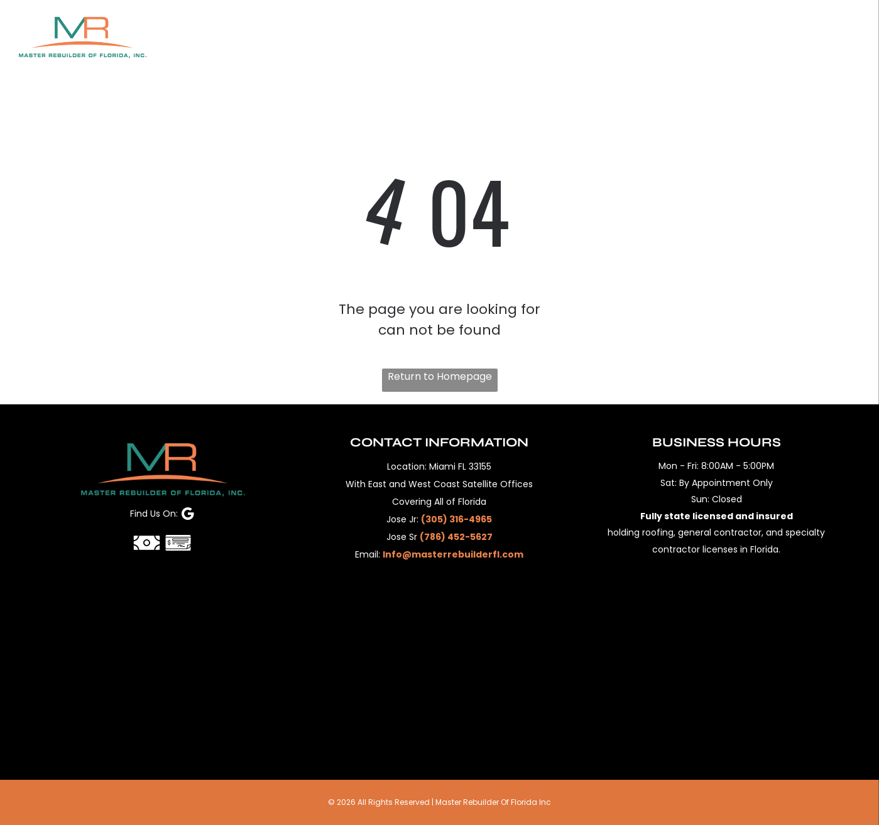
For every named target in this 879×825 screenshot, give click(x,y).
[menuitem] (231, 37)
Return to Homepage (440, 376)
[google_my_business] (188, 515)
